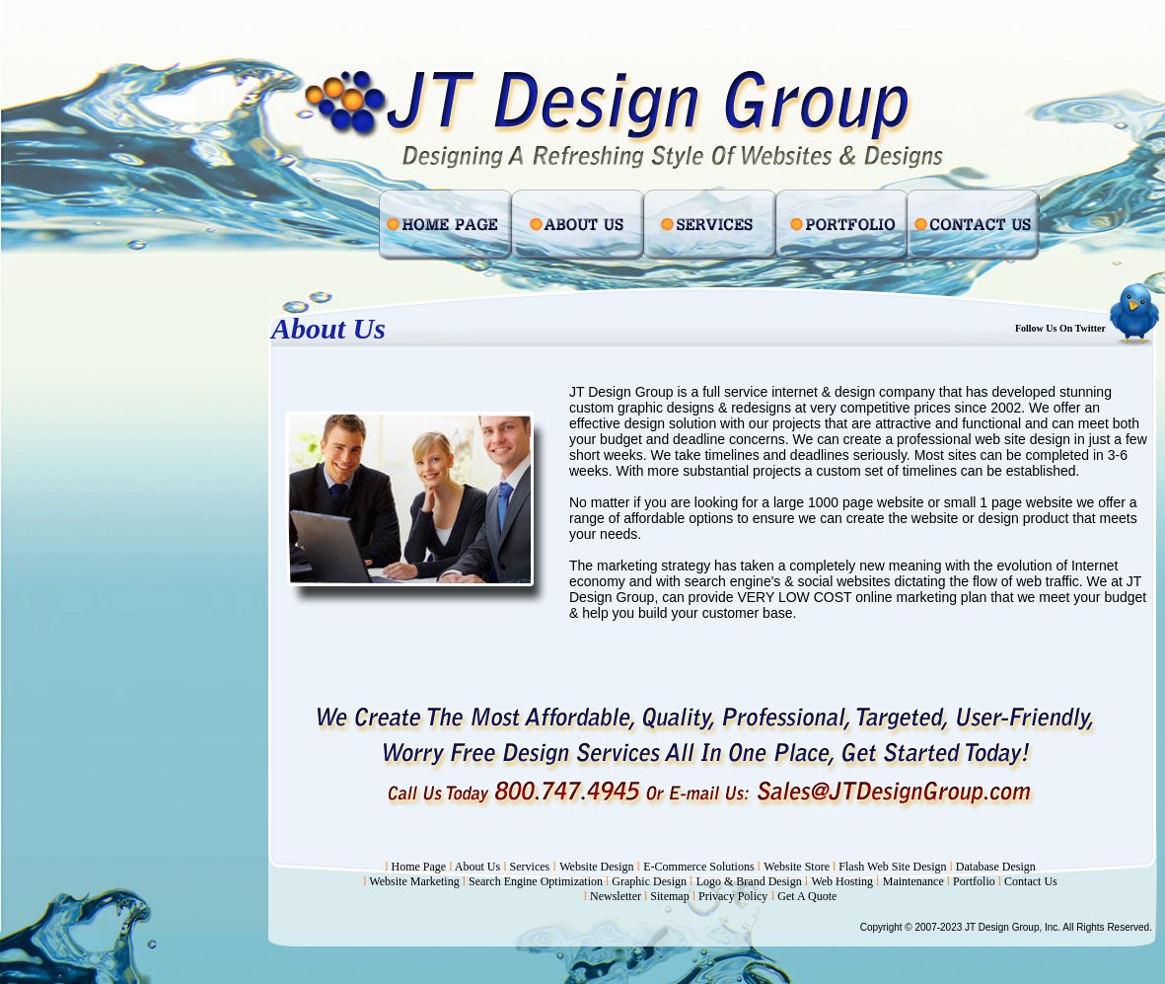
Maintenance (913, 881)
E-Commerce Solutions (700, 866)
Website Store (798, 866)
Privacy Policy (732, 896)
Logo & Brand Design (750, 881)
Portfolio (974, 881)
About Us (477, 866)
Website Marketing (415, 881)
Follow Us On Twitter (1060, 328)
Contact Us (1030, 881)
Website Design (597, 866)
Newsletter (617, 896)
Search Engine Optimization (537, 881)
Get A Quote (807, 896)
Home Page (419, 866)
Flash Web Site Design (892, 866)
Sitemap (669, 896)
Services (530, 866)
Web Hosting (843, 881)
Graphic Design (651, 881)
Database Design (996, 866)
